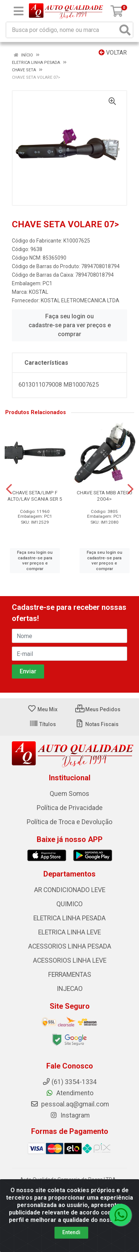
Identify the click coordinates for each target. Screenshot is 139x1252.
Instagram (70, 1115)
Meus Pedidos (97, 709)
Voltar (113, 52)
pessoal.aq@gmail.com (69, 1104)
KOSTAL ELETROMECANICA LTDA (80, 300)
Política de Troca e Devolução (69, 822)
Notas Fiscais (97, 724)
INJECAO (70, 988)
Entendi (71, 1232)
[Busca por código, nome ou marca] (62, 30)
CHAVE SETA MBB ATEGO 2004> (104, 496)
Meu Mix (42, 709)
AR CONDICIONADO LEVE (69, 890)
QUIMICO (69, 904)
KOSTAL (38, 292)
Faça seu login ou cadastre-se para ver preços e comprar (70, 325)
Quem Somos (69, 793)
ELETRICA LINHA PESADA (69, 918)
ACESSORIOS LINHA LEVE (69, 960)
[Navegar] (9, 489)
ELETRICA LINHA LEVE (69, 932)
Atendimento (69, 1093)
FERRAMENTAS (69, 974)
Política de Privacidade (70, 808)
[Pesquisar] (125, 30)
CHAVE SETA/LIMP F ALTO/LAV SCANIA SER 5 (34, 496)
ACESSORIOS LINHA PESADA (69, 946)
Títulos (42, 724)
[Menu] (18, 11)
